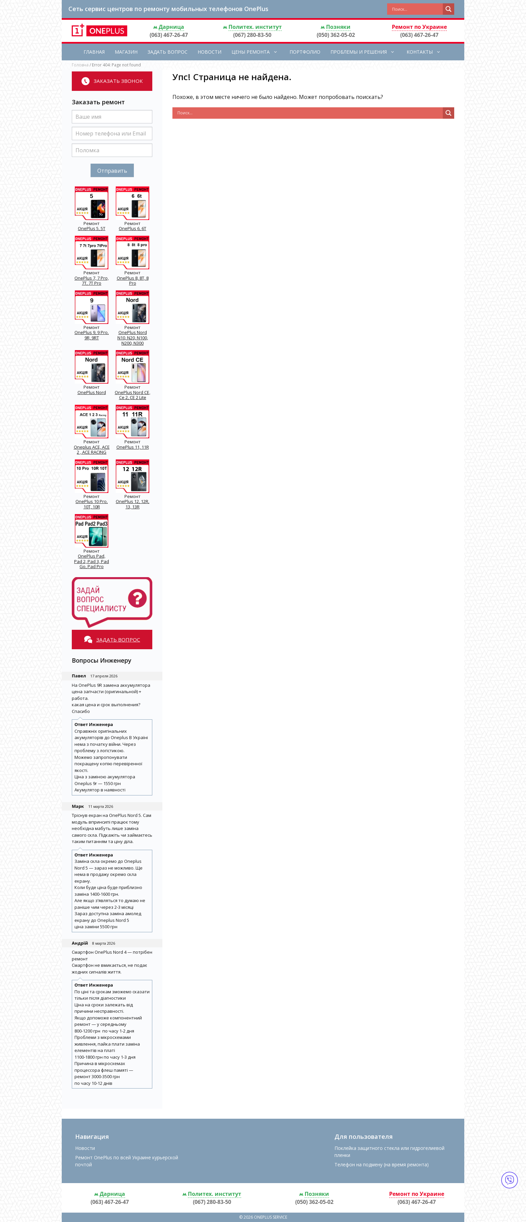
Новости (209, 52)
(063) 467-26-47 (169, 35)
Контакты (427, 52)
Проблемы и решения (366, 52)
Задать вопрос (168, 52)
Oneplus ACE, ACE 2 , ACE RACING (92, 449)
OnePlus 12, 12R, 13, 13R (132, 504)
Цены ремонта (257, 52)
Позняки (338, 27)
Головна (80, 65)
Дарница (171, 27)
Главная (94, 52)
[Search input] (416, 9)
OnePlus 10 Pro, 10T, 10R (91, 504)
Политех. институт (255, 27)
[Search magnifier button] (448, 9)
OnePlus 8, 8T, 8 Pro (133, 280)
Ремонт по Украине (419, 27)
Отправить (112, 170)
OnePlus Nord (91, 392)
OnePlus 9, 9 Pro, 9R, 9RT (91, 335)
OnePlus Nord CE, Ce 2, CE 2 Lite (132, 395)
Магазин (126, 52)
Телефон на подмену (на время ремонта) (381, 1164)
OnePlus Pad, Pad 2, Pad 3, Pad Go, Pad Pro (91, 561)
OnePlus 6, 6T (132, 228)
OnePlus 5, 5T (91, 228)
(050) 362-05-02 (336, 35)
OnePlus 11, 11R (132, 447)
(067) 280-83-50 (252, 35)
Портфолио (305, 52)
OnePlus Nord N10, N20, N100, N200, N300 (132, 337)
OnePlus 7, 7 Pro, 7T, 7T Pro (91, 280)
